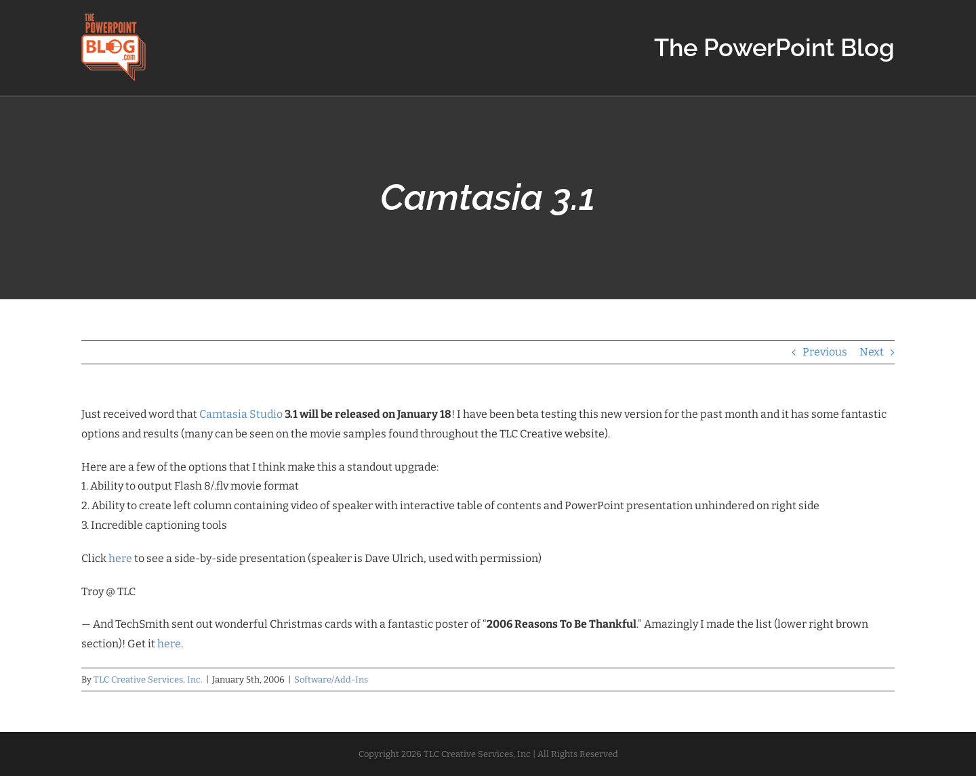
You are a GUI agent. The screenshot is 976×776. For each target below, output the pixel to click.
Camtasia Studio (241, 414)
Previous (824, 351)
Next (871, 351)
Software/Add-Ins (331, 679)
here (120, 558)
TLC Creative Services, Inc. (148, 679)
